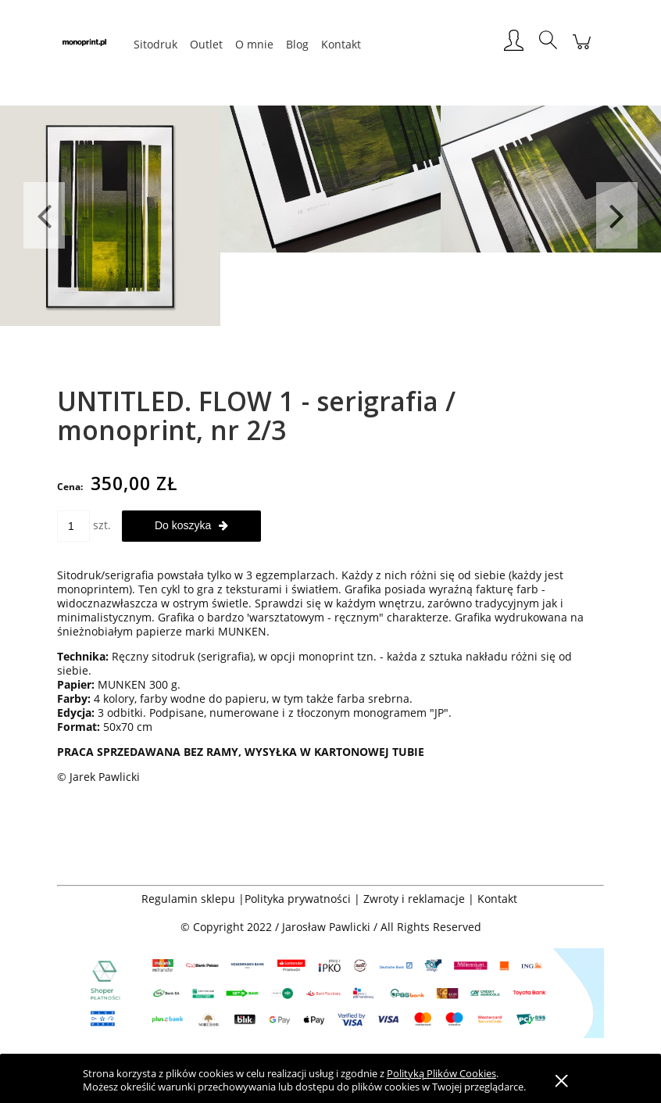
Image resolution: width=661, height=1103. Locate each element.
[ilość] (73, 526)
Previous (44, 215)
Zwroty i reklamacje (414, 898)
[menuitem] (155, 44)
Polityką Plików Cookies (441, 1073)
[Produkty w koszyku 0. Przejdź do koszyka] (582, 49)
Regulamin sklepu (188, 898)
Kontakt (498, 898)
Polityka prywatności (298, 898)
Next (617, 215)
